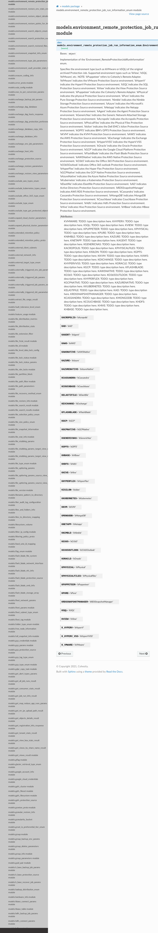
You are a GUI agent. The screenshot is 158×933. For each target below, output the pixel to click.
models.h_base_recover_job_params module (24, 883)
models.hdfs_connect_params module (21, 922)
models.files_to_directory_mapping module (24, 518)
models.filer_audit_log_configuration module (24, 503)
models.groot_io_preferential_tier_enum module (26, 828)
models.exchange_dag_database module (22, 108)
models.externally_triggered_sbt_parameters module (28, 293)
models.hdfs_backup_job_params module (23, 915)
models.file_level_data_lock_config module (23, 351)
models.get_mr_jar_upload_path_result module (25, 712)
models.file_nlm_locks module (21, 370)
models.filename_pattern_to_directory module (25, 496)
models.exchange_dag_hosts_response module (25, 115)
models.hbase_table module (20, 909)
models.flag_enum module (20, 551)
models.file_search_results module (23, 410)
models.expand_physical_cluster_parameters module (28, 227)
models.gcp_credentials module (22, 641)
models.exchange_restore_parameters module (25, 167)
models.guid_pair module (19, 863)
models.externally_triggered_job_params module (26, 278)
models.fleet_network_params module (22, 601)
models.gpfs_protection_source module (22, 801)
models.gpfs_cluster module (21, 787)
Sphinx (72, 671)
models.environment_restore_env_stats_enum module (28, 10)
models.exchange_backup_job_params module (25, 101)
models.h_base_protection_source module (23, 876)
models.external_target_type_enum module (24, 264)
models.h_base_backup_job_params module (24, 868)
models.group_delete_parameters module (23, 847)
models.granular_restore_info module (21, 813)
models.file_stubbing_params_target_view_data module (28, 450)
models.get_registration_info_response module (26, 727)
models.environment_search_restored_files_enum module (28, 47)
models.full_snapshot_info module (23, 636)
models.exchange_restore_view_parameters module (28, 175)
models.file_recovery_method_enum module (24, 395)
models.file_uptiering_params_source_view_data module (28, 477)
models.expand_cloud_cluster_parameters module (27, 219)
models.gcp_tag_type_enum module (21, 658)
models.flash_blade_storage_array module (23, 594)
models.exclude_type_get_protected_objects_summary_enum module (28, 212)
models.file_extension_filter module (20, 335)
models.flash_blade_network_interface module (25, 564)
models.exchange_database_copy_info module (25, 130)
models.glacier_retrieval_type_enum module (24, 765)
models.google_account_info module (21, 773)
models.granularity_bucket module (20, 821)
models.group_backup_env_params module (24, 840)
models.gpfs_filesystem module (22, 796)
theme (88, 671)
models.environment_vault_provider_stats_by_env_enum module (28, 69)
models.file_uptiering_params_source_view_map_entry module (28, 484)
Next (143, 653)
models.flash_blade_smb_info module (21, 587)
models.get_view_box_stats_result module (24, 742)
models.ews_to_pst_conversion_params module (26, 93)
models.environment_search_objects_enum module (27, 32)
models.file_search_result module (23, 406)
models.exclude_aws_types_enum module (23, 182)
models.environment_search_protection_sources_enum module (28, 39)
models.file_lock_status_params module (22, 363)
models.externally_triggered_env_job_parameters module (28, 271)
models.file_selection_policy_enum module (24, 416)
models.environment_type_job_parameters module (27, 62)
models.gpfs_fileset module (20, 791)
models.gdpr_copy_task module (22, 669)
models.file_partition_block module (20, 375)
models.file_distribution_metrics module (22, 320)
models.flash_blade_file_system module (22, 557)
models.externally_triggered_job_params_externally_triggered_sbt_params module (28, 286)
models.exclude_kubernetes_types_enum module (27, 189)
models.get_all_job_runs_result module (22, 682)
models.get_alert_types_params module (22, 675)
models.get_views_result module (23, 755)
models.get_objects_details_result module (23, 719)
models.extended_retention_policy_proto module (26, 241)
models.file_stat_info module (21, 437)
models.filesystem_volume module (20, 526)
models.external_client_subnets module (22, 249)
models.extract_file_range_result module (23, 301)
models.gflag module (17, 760)
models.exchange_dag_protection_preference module (28, 123)
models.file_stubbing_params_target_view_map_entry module (28, 457)
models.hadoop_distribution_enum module (23, 891)
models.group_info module (20, 854)
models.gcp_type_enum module (22, 665)
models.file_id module (18, 346)
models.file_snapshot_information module (23, 430)
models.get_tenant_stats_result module (22, 734)
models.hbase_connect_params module (22, 903)
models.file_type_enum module (22, 464)
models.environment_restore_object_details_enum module (28, 17)
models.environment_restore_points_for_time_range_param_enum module (28, 25)
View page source (139, 14)
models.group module (18, 834)
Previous (64, 653)
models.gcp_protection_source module (22, 651)
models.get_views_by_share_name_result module (27, 749)
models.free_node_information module (22, 630)
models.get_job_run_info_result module (22, 697)
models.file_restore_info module (22, 401)
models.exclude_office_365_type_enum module (26, 197)
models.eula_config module (20, 88)
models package (71, 6)
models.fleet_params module (21, 608)
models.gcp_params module (20, 645)
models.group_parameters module (23, 858)
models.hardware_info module (22, 897)
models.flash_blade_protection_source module (25, 579)
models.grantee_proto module (22, 808)
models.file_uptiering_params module (21, 469)
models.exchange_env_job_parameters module (25, 145)
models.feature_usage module (22, 314)
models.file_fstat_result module (22, 341)
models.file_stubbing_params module (21, 442)
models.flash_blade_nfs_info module (21, 572)
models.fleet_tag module (19, 620)
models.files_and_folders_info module (21, 511)
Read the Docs (114, 671)
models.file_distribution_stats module (21, 327)
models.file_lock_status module (22, 358)
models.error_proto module (20, 83)
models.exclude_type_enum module (20, 204)
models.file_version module (20, 490)
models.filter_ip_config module (22, 532)
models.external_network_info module (22, 256)
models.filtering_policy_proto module (21, 538)
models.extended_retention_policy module (24, 234)
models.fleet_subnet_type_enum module (23, 613)
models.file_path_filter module (22, 382)
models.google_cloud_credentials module (23, 780)
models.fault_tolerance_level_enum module (24, 308)
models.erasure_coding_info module (21, 77)
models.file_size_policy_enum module (21, 423)
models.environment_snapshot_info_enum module (27, 54)
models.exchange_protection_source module (24, 160)
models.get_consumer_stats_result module (24, 690)
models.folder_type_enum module (23, 624)
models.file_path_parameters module (21, 387)
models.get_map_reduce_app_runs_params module (27, 705)
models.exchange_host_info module (20, 152)
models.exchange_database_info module (22, 138)
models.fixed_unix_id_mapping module (22, 545)
